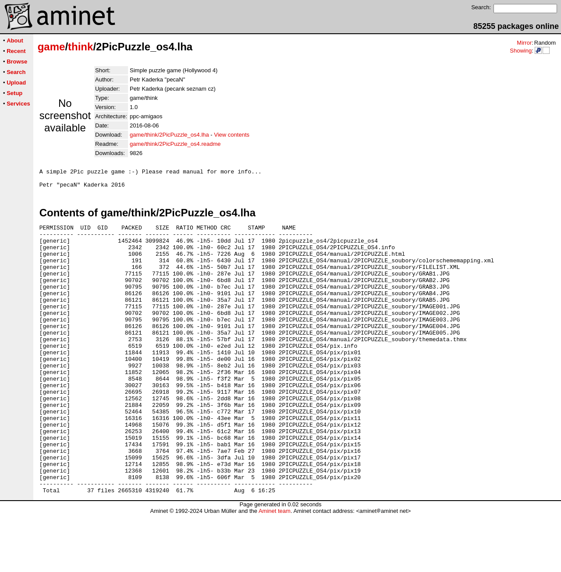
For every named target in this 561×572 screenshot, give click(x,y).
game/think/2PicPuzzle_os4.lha (169, 134)
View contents (231, 134)
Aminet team (275, 568)
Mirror (524, 42)
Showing (521, 50)
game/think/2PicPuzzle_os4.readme (175, 144)
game (51, 47)
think (80, 47)
